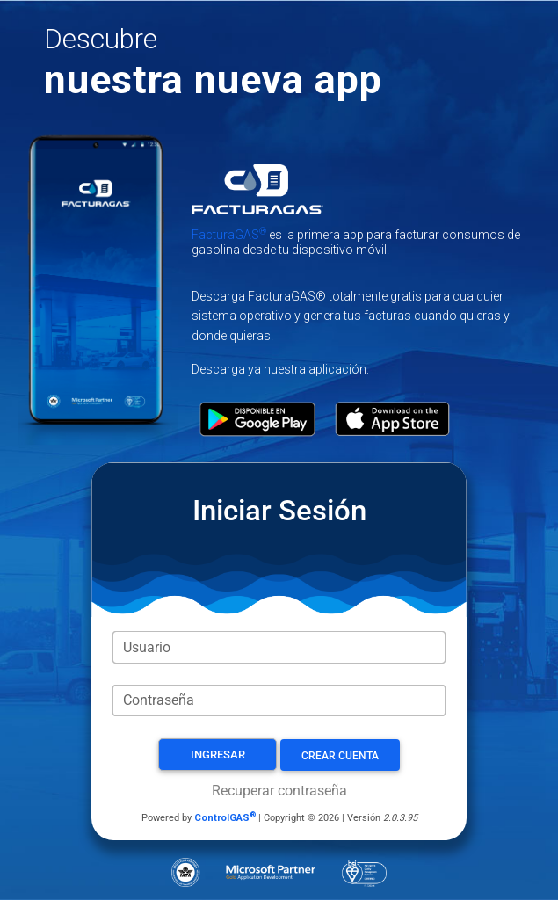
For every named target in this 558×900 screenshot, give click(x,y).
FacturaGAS (229, 235)
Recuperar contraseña (279, 790)
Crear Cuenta (340, 756)
